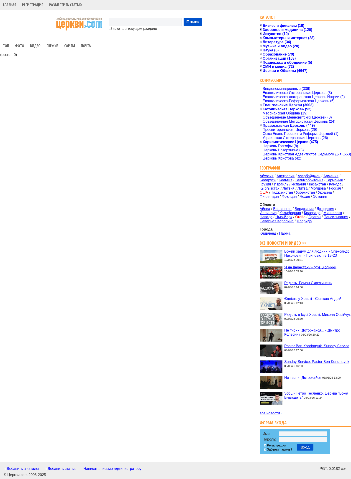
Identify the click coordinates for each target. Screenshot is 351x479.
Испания (298, 184)
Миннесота (332, 213)
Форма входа (273, 423)
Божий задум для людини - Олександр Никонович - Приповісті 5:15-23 (316, 253)
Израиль (281, 184)
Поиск (193, 21)
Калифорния (290, 213)
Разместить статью (65, 4)
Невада (266, 217)
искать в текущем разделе (133, 28)
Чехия (305, 196)
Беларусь (268, 180)
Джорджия (325, 209)
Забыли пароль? (279, 449)
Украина (325, 192)
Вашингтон (282, 209)
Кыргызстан (269, 188)
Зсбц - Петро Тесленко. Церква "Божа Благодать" (316, 395)
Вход (305, 447)
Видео (35, 45)
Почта (86, 45)
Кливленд (268, 233)
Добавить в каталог (23, 469)
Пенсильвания (336, 217)
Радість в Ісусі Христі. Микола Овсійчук (317, 314)
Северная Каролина (277, 221)
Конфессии (271, 80)
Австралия (286, 176)
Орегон (314, 217)
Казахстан (317, 184)
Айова (265, 209)
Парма (284, 233)
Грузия (265, 184)
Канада (335, 184)
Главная (9, 4)
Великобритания (309, 180)
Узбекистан (305, 192)
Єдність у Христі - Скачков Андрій (312, 299)
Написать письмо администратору (112, 469)
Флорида (304, 221)
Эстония (320, 196)
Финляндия (269, 196)
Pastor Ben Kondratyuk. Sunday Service (316, 346)
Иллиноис (268, 213)
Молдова (318, 188)
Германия (334, 180)
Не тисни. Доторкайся (302, 377)
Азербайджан (309, 176)
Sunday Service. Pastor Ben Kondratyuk (316, 362)
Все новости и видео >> (283, 243)
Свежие (52, 45)
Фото (19, 45)
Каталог (267, 17)
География (270, 168)
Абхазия (267, 176)
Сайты (69, 45)
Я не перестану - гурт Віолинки (310, 267)
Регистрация (32, 4)
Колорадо (312, 213)
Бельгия (285, 180)
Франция (289, 196)
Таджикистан (282, 192)
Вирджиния (304, 209)
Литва (302, 188)
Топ (6, 45)
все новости (270, 413)
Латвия (289, 188)
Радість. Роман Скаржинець (308, 283)
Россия (335, 188)
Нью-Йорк (283, 217)
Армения (330, 176)
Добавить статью (62, 469)
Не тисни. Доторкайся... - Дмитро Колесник (312, 332)
